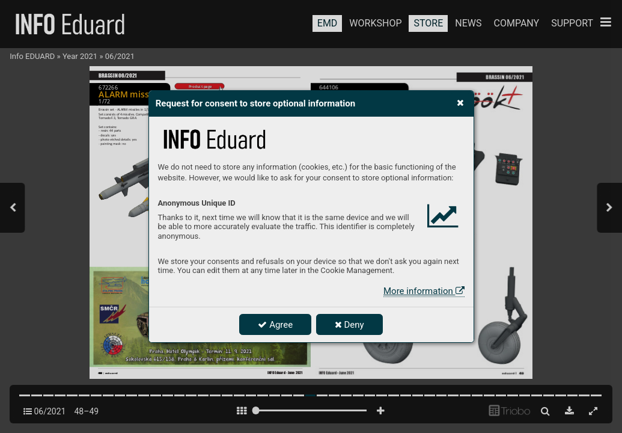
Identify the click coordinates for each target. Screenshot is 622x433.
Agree (275, 324)
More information (423, 291)
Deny (349, 324)
